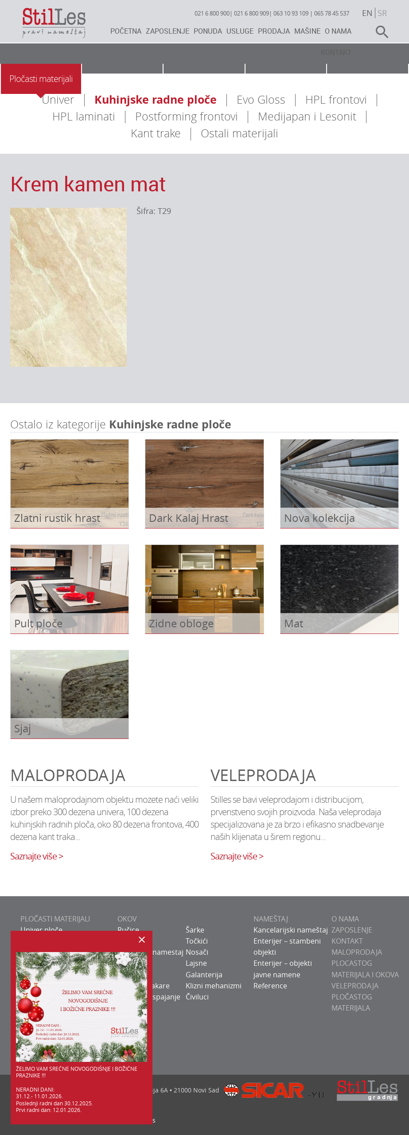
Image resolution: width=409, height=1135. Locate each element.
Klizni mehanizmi (214, 986)
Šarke (195, 930)
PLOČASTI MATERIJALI (55, 919)
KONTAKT (347, 941)
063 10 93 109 (290, 13)
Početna (125, 31)
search (378, 32)
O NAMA (345, 919)
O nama (338, 31)
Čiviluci (197, 997)
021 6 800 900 (212, 13)
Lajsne (196, 963)
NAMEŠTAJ (270, 919)
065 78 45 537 (331, 13)
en (367, 13)
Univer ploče (41, 930)
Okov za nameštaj (122, 79)
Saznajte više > (36, 856)
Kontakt (336, 52)
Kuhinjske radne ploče (155, 99)
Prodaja (274, 31)
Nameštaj (204, 79)
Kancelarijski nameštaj (290, 930)
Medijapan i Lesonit (307, 116)
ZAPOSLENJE (351, 930)
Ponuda (208, 31)
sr (382, 13)
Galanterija (204, 975)
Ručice (128, 930)
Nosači (197, 952)
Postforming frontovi (186, 116)
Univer (58, 99)
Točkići (197, 941)
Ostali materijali (239, 133)
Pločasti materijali (41, 79)
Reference (270, 986)
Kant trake (156, 133)
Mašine (307, 31)
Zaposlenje (167, 31)
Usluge (239, 31)
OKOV (127, 919)
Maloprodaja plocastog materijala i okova (365, 963)
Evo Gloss (261, 99)
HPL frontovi (336, 99)
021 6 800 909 (251, 13)
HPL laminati (83, 116)
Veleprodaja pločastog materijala (354, 997)
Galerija (368, 79)
